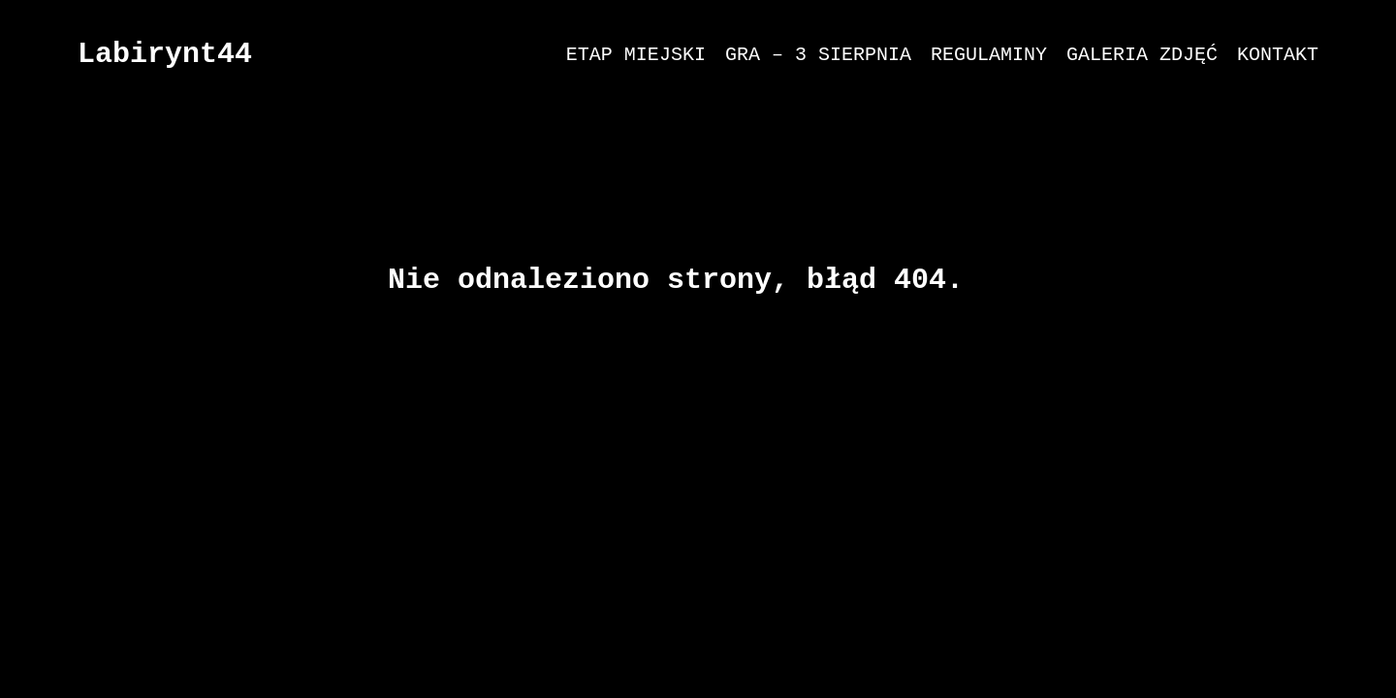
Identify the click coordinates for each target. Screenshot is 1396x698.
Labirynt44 (165, 54)
